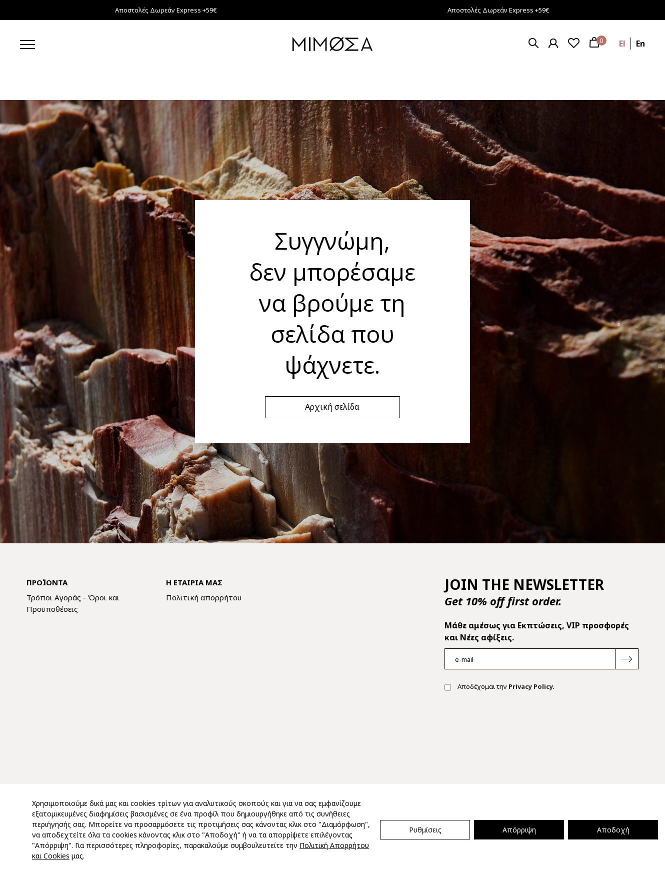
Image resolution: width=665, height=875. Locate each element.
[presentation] (520, 731)
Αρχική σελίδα (332, 406)
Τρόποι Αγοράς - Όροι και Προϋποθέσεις (73, 603)
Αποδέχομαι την (499, 687)
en (640, 43)
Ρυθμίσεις (425, 829)
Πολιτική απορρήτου (204, 597)
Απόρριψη (519, 829)
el (622, 43)
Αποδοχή (613, 829)
